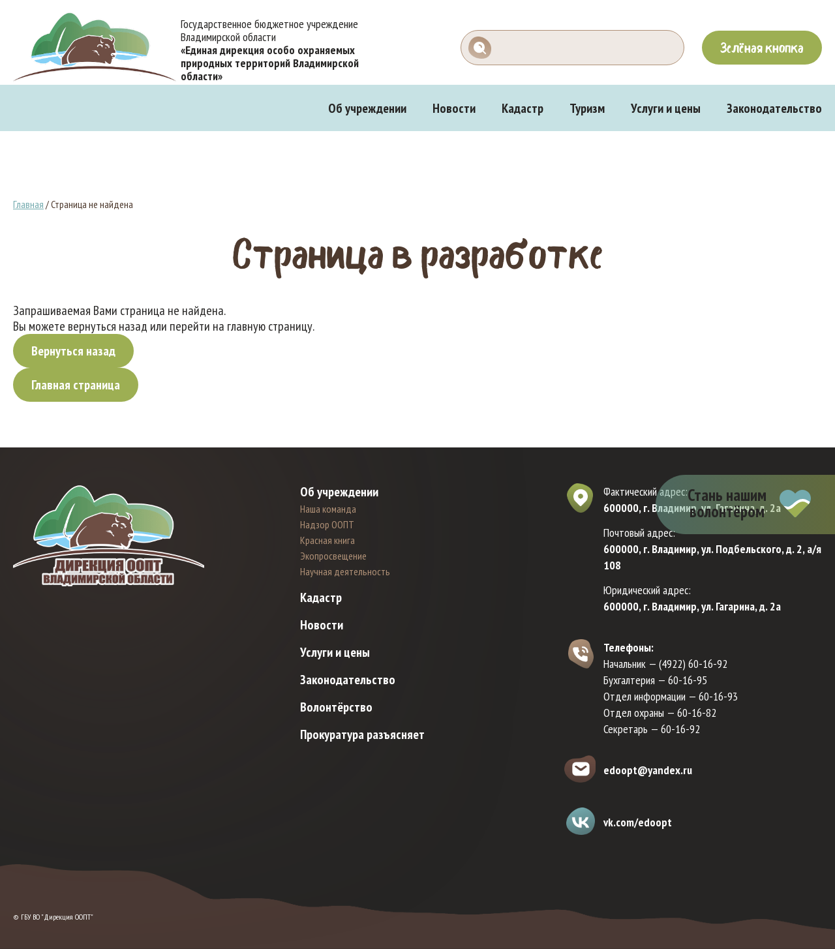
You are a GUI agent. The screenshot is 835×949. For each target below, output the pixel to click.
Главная (28, 204)
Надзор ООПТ (327, 524)
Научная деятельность (345, 571)
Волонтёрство (336, 707)
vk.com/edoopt (637, 822)
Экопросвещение (333, 555)
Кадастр (522, 108)
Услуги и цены (666, 108)
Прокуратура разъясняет (362, 734)
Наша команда (328, 508)
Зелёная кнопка (762, 47)
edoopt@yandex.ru (647, 769)
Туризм (587, 108)
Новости (454, 108)
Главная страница (75, 384)
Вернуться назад (73, 350)
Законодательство (774, 108)
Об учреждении (367, 108)
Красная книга (327, 540)
